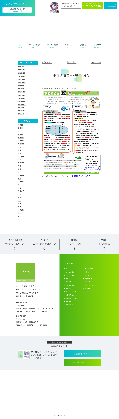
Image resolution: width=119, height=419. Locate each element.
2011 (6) (21, 114)
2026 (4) (21, 66)
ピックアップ (70, 279)
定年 (19, 159)
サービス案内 (70, 275)
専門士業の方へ (71, 302)
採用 (19, 172)
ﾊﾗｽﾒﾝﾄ (20, 216)
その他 (20, 125)
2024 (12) (22, 73)
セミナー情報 (88, 269)
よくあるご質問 (71, 292)
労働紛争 (21, 144)
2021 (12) (22, 82)
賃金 (19, 200)
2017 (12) (22, 95)
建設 (19, 169)
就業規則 (21, 163)
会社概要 (87, 282)
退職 (19, 203)
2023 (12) (22, 76)
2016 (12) (22, 98)
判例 (19, 131)
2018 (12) (22, 92)
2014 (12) (22, 104)
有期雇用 (21, 175)
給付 (19, 188)
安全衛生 (21, 156)
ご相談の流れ (70, 285)
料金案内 (69, 282)
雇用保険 (21, 210)
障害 (19, 207)
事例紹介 (69, 289)
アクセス (87, 272)
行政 (19, 194)
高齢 (19, 213)
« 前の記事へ (47, 62)
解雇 (19, 197)
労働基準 (21, 137)
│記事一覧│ (72, 62)
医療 (19, 150)
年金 (19, 166)
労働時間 (21, 140)
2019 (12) (22, 89)
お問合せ (87, 275)
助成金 (20, 134)
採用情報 (87, 289)
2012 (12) (22, 111)
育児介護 (21, 191)
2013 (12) (22, 107)
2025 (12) (22, 70)
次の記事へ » (96, 62)
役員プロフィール (90, 285)
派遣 (19, 178)
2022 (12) (22, 79)
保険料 (20, 128)
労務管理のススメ (72, 295)
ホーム (68, 269)
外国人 (20, 153)
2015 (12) (22, 101)
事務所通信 (69, 305)
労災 (19, 147)
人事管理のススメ (72, 298)
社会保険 (21, 181)
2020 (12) (22, 85)
